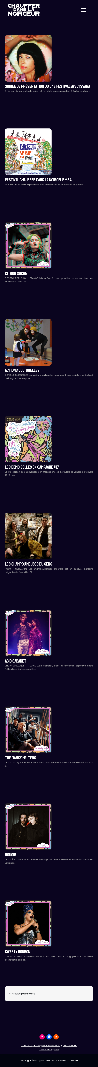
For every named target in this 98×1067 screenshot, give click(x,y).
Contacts (26, 1045)
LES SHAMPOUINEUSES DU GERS (28, 564)
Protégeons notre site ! (46, 1045)
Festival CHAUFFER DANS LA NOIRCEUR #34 (38, 180)
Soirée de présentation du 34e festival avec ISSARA (47, 86)
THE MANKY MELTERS (20, 758)
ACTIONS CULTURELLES (22, 370)
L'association (70, 1045)
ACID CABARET (15, 661)
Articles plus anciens (23, 993)
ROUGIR (10, 855)
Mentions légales (49, 1049)
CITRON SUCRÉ (16, 273)
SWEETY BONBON (17, 952)
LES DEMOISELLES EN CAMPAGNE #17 (32, 467)
